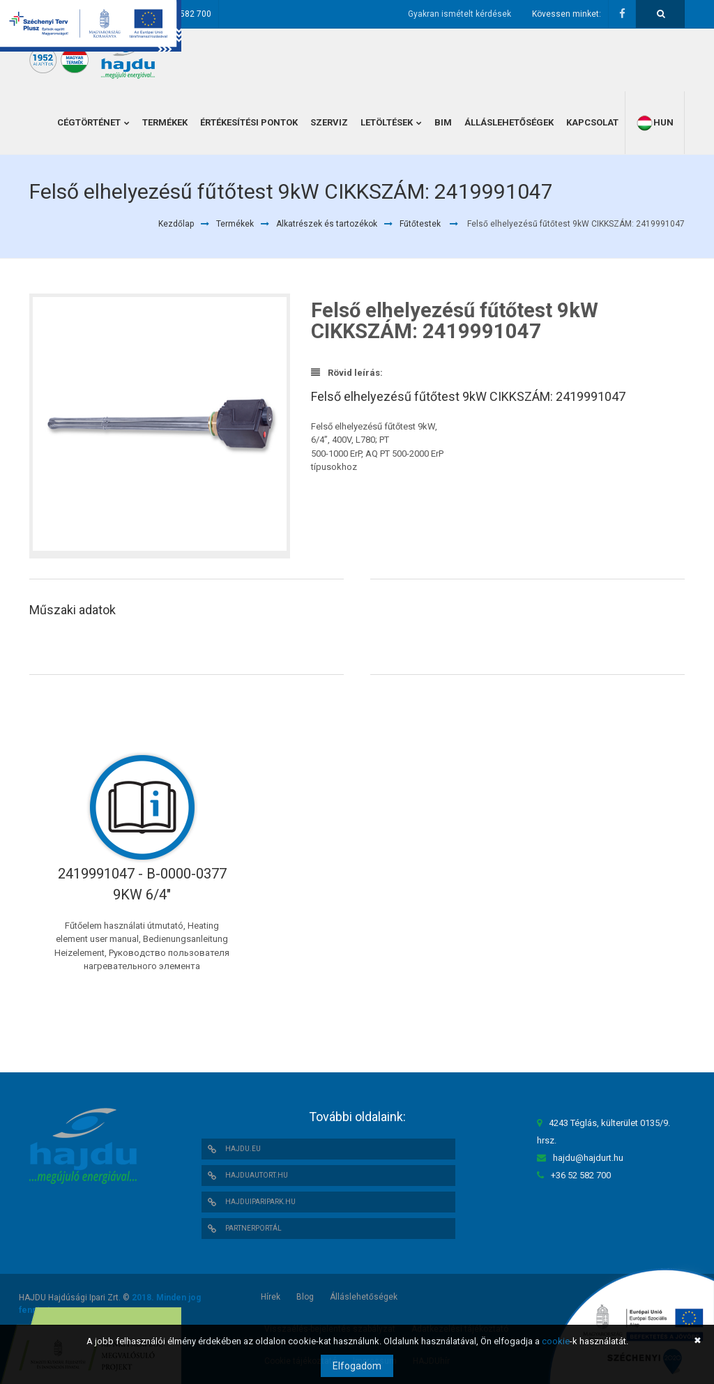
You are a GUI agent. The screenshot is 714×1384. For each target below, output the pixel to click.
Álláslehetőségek (363, 1297)
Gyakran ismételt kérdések (459, 14)
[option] (160, 426)
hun (655, 123)
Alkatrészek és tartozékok (326, 224)
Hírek (270, 1297)
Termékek (235, 224)
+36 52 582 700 (181, 14)
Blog (305, 1297)
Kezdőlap (176, 224)
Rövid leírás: (347, 372)
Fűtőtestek (420, 224)
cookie (556, 1341)
